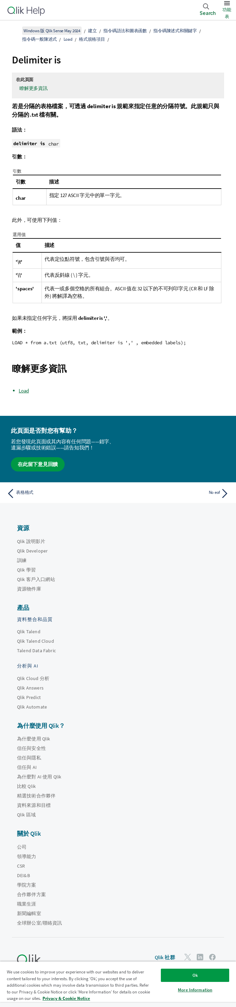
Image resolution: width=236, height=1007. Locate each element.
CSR (21, 866)
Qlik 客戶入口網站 (36, 579)
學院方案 (26, 885)
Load (68, 39)
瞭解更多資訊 (33, 88)
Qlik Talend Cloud (35, 641)
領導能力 (26, 856)
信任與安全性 (31, 748)
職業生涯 (26, 904)
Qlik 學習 (26, 570)
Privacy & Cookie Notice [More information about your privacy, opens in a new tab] (66, 998)
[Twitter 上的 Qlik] (188, 957)
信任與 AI (27, 767)
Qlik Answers (30, 688)
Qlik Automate (32, 707)
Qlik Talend (28, 631)
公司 (22, 847)
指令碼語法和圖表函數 (125, 31)
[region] (118, 984)
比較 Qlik (26, 786)
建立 (92, 31)
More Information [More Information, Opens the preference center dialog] (195, 990)
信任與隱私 (29, 758)
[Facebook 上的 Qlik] (212, 957)
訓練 (22, 560)
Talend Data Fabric (36, 650)
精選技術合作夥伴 (36, 796)
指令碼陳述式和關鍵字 (175, 31)
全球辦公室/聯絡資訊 (39, 923)
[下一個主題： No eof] (175, 493)
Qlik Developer (32, 551)
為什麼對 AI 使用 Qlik (39, 777)
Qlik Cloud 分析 (33, 678)
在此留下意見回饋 (38, 464)
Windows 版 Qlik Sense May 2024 (51, 31)
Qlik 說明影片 (31, 541)
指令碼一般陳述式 (39, 39)
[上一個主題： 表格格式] (60, 493)
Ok (195, 975)
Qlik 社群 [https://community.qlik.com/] (165, 957)
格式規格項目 (92, 39)
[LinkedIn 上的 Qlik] (200, 957)
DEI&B (23, 875)
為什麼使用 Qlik (33, 739)
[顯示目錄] (14, 30)
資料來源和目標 (34, 805)
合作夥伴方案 (31, 894)
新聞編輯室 (29, 913)
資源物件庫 (29, 589)
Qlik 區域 (26, 815)
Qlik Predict (29, 697)
